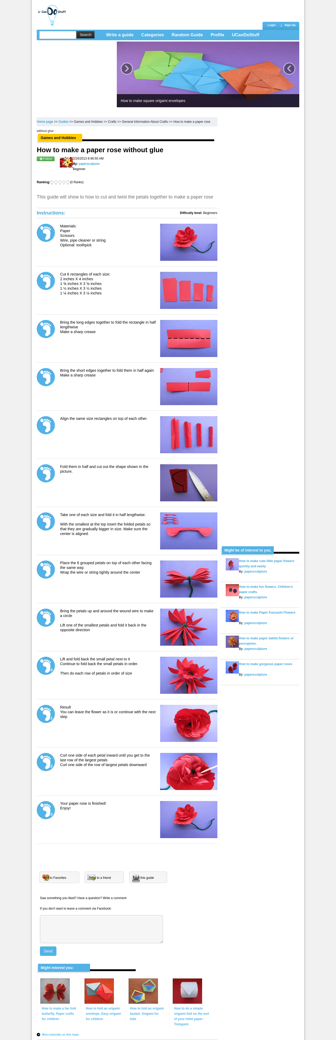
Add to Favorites (54, 878)
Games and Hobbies (88, 122)
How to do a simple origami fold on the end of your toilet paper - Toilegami (191, 1016)
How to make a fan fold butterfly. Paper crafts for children (59, 1014)
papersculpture (255, 571)
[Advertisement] (165, 12)
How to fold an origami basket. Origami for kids (147, 1014)
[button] (290, 25)
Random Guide (187, 34)
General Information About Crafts (145, 122)
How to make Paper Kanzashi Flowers (267, 612)
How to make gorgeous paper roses (265, 664)
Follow (45, 159)
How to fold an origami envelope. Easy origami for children (103, 1014)
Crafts (112, 122)
